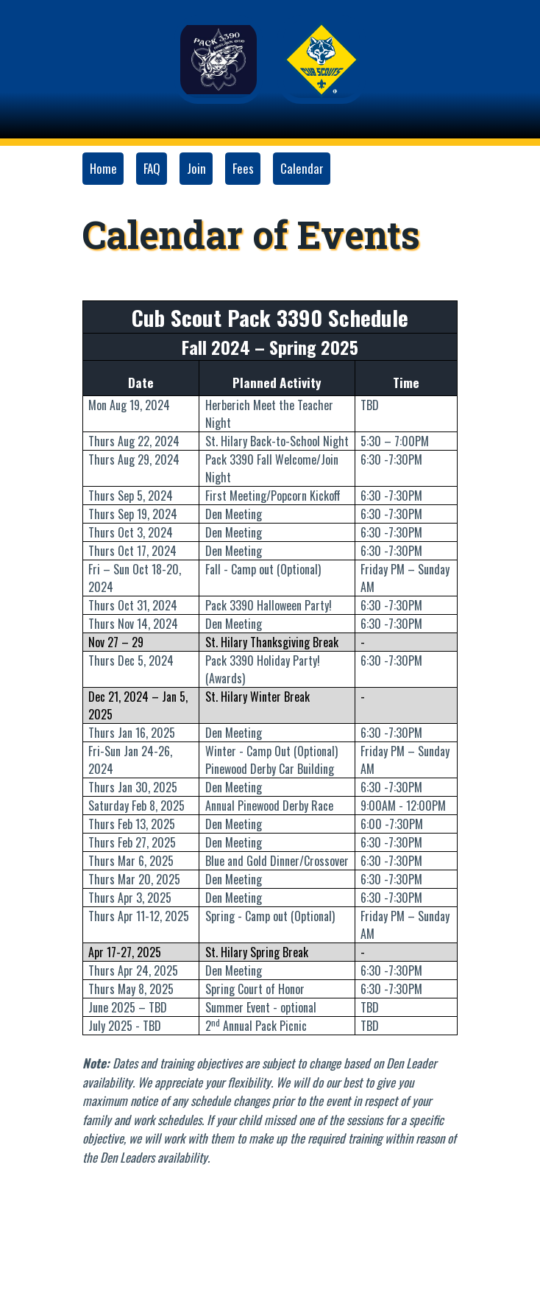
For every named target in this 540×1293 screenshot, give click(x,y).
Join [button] (196, 168)
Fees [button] (243, 168)
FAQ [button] (151, 168)
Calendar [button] (302, 168)
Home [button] (103, 168)
